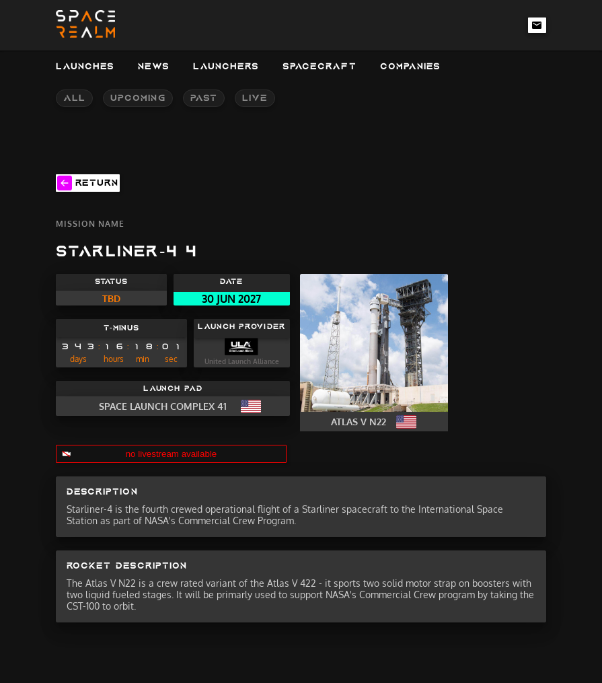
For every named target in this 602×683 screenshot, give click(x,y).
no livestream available (171, 454)
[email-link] (537, 24)
